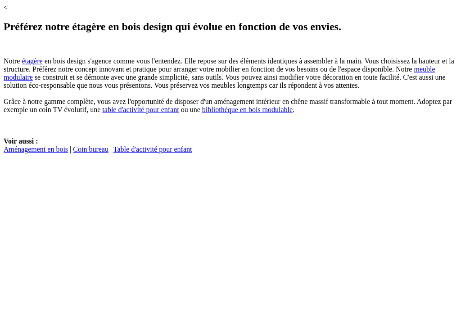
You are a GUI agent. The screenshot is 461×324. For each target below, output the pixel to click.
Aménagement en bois (36, 149)
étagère (32, 61)
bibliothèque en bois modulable (247, 109)
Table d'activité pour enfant (152, 149)
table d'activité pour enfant (140, 109)
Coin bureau (90, 149)
